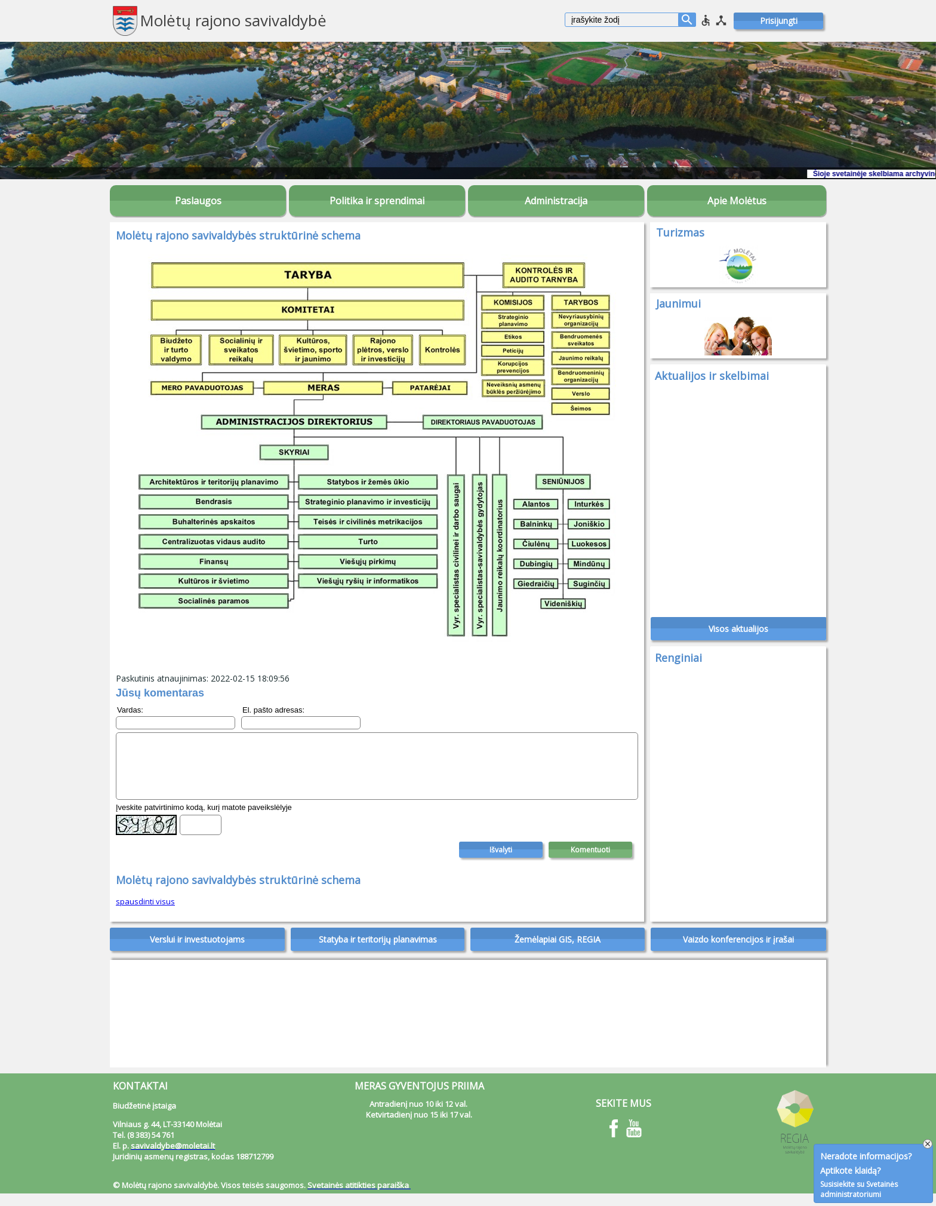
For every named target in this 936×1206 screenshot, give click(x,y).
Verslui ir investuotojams (197, 952)
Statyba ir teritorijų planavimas (378, 952)
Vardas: (130, 709)
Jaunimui (678, 303)
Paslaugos (198, 200)
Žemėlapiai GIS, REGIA (558, 952)
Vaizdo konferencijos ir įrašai (738, 952)
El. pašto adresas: (273, 709)
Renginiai (678, 663)
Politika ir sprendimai (377, 200)
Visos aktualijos (738, 634)
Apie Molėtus (736, 200)
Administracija (556, 200)
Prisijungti (779, 20)
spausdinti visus (145, 914)
